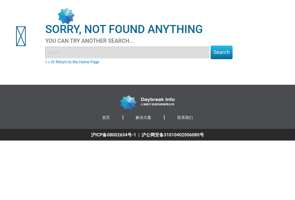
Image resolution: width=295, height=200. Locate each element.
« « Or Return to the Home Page (72, 62)
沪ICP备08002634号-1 (113, 135)
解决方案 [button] (220, 16)
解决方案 (143, 117)
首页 (200, 16)
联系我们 (245, 16)
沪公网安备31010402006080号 (173, 135)
